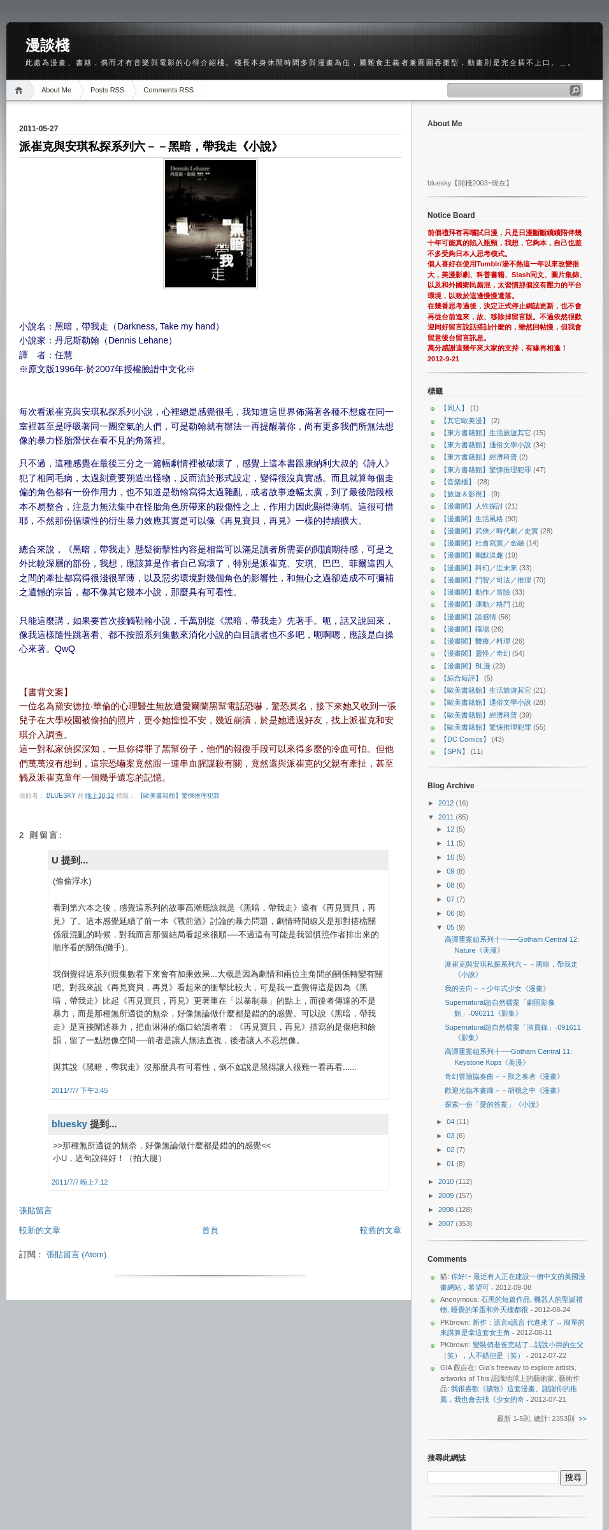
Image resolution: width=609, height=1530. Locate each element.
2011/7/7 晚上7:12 (80, 1182)
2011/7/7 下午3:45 (80, 1090)
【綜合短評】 (461, 678)
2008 (447, 1209)
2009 (447, 1195)
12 (451, 829)
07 (451, 899)
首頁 (210, 1230)
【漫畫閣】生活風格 (471, 519)
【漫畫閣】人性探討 (471, 506)
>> (582, 1418)
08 (451, 885)
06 (451, 913)
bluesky (62, 795)
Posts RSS (107, 90)
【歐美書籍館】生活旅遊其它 (485, 690)
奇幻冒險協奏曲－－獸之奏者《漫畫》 (504, 1076)
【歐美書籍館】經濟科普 (478, 715)
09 (451, 871)
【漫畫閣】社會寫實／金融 (482, 543)
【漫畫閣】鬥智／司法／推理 (485, 580)
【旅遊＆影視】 (464, 494)
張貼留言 (35, 1210)
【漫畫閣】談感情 (468, 617)
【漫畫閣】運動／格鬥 (475, 604)
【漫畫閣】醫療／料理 (475, 641)
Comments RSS (168, 90)
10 (451, 857)
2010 (447, 1181)
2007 (447, 1223)
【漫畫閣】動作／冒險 (475, 592)
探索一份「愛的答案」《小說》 (494, 1104)
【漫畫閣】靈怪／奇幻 (475, 653)
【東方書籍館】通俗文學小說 (485, 445)
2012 (447, 803)
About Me (56, 90)
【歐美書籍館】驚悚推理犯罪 (178, 795)
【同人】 (454, 408)
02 (451, 1149)
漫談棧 (47, 45)
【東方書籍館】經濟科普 (478, 457)
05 (451, 927)
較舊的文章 (380, 1230)
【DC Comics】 (465, 739)
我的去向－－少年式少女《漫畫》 (497, 988)
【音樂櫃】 (457, 482)
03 (451, 1135)
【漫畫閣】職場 (464, 629)
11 (451, 843)
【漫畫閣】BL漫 (465, 666)
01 (451, 1163)
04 (451, 1121)
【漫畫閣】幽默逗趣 (471, 555)
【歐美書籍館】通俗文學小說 (485, 702)
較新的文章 (40, 1230)
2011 (447, 817)
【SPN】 (454, 751)
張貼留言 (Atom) (77, 1254)
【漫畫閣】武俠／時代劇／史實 (489, 531)
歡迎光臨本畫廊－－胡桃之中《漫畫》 (504, 1090)
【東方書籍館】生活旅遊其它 (485, 433)
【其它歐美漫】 (464, 420)
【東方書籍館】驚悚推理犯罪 (485, 469)
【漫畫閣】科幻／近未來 (478, 568)
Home (20, 90)
